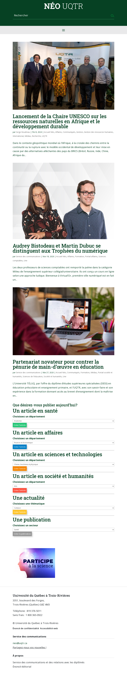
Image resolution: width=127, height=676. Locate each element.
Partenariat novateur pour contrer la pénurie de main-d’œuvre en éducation (58, 364)
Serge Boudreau (23, 132)
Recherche (36, 136)
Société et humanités (53, 376)
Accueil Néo (49, 132)
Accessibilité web (49, 628)
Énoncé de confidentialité (26, 628)
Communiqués (69, 132)
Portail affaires (91, 256)
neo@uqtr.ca (20, 643)
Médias (28, 136)
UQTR (44, 136)
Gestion (79, 132)
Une (25, 260)
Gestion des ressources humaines (98, 132)
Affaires (58, 132)
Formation (79, 256)
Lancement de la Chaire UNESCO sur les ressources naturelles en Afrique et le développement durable (59, 121)
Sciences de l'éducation (33, 376)
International (18, 136)
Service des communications (28, 256)
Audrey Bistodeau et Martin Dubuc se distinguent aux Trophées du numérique (60, 248)
